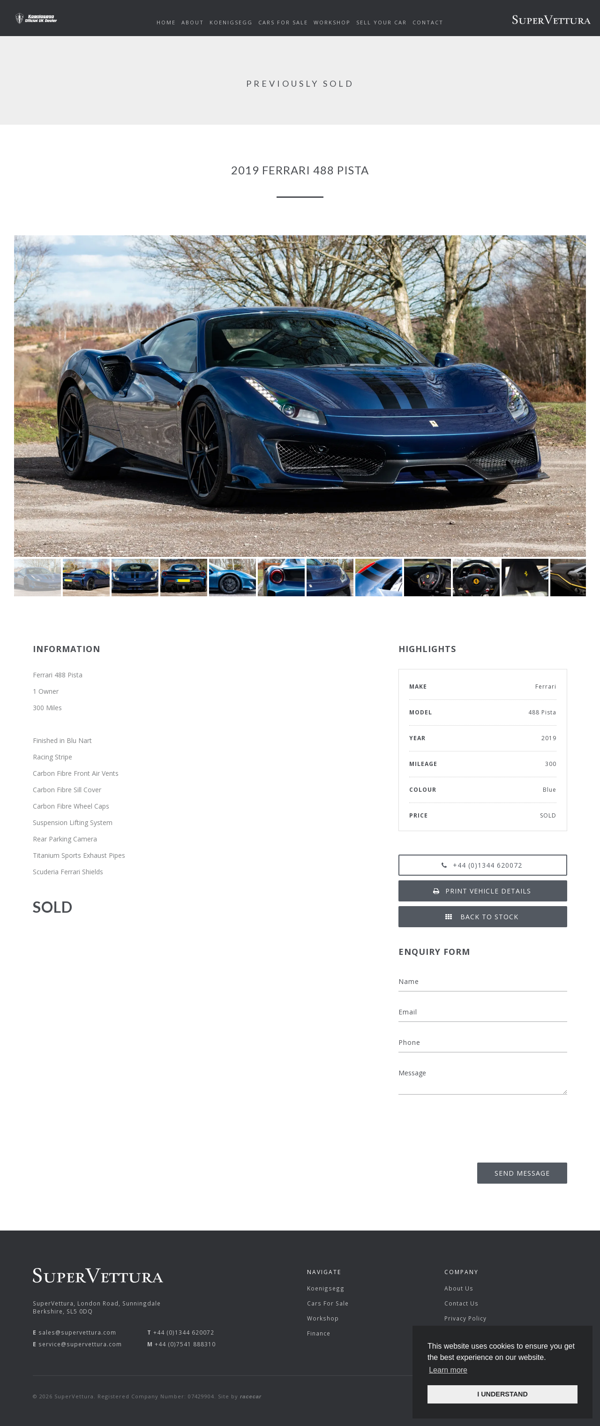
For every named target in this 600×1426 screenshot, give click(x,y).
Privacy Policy (465, 1318)
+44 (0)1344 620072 (482, 865)
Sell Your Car (381, 22)
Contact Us (461, 1303)
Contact (427, 22)
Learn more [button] (448, 1370)
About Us (458, 1288)
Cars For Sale (328, 1303)
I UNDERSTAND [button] (502, 1394)
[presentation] (496, 1125)
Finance (318, 1333)
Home (166, 22)
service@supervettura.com (80, 1344)
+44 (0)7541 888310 (185, 1344)
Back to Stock (482, 916)
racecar (251, 1396)
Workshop (323, 1318)
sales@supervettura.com (77, 1332)
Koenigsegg (326, 1288)
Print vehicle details (483, 890)
